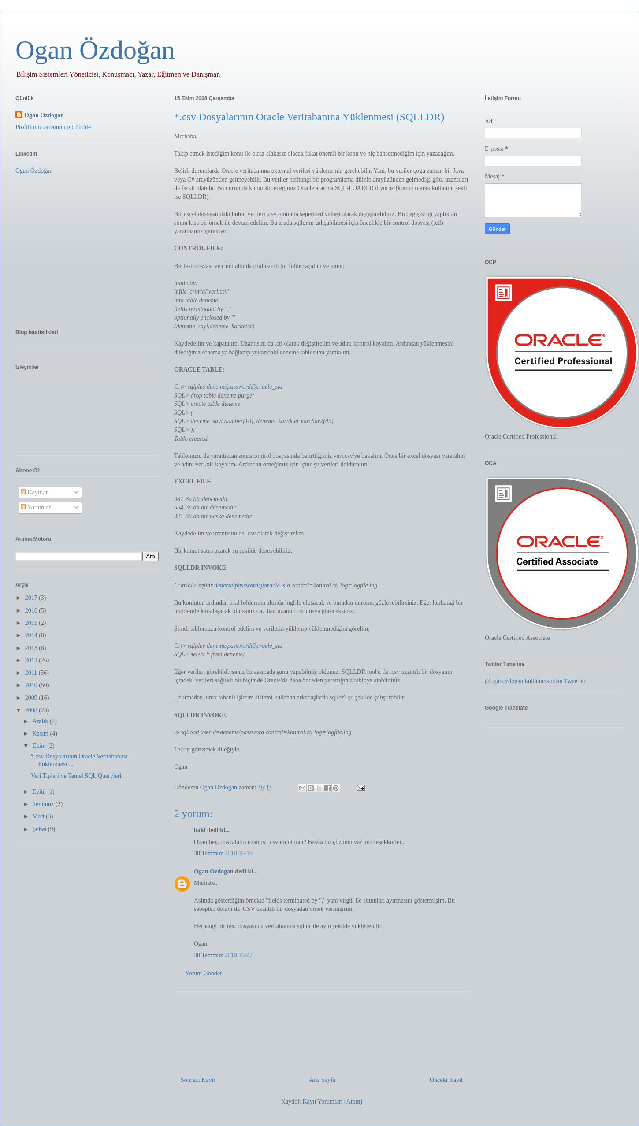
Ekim (39, 746)
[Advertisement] (322, 1030)
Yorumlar (36, 507)
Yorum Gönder (203, 973)
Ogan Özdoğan (95, 49)
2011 (32, 672)
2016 (32, 610)
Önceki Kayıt (446, 1080)
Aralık (40, 721)
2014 (32, 635)
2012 (32, 660)
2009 (32, 698)
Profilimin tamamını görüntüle (53, 127)
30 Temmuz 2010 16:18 (223, 853)
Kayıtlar (34, 492)
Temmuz (43, 804)
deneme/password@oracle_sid (244, 386)
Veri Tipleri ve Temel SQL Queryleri (76, 776)
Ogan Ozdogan (219, 787)
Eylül (39, 791)
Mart (39, 816)
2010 (32, 685)
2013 (32, 648)
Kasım (41, 733)
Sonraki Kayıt (198, 1080)
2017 (32, 598)
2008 (32, 710)
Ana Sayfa (322, 1080)
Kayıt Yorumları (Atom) (332, 1101)
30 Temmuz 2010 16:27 (223, 955)
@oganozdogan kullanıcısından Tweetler (535, 681)
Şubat (40, 829)
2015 (32, 623)
